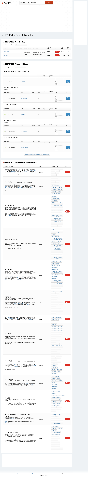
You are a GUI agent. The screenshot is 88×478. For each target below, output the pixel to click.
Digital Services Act (58, 473)
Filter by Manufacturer (9, 44)
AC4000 (53, 393)
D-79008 (58, 418)
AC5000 (58, 391)
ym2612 (59, 254)
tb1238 (58, 405)
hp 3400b (54, 274)
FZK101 (53, 241)
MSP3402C (60, 328)
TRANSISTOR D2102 (56, 432)
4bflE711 (20, 187)
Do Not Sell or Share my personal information (43, 473)
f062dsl (53, 407)
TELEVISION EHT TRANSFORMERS (57, 448)
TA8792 (53, 405)
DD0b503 (60, 420)
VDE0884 (53, 397)
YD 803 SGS (59, 241)
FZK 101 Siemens (55, 243)
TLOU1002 (54, 401)
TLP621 (53, 399)
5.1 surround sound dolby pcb (57, 219)
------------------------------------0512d (57, 232)
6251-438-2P (7, 187)
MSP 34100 (60, 187)
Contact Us (65, 473)
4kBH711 (58, 378)
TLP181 (53, 391)
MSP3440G (54, 334)
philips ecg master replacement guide (57, 239)
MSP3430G (54, 332)
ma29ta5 (58, 445)
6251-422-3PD (33, 170)
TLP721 (58, 397)
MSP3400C (54, 326)
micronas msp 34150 (56, 191)
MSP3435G (60, 332)
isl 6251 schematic (56, 361)
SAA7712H (30, 212)
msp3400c (54, 365)
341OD (25, 171)
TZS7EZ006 (60, 428)
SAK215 (53, 341)
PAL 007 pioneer (55, 343)
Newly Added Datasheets (20, 473)
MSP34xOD (54, 382)
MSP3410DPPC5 (24, 147)
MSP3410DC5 (24, 98)
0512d (21, 247)
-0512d (24, 247)
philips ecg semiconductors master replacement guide (57, 250)
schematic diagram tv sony (57, 281)
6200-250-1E (18, 339)
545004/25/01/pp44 (55, 198)
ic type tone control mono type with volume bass (57, 284)
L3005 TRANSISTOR (56, 438)
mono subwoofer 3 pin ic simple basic (57, 423)
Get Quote (68, 82)
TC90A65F (59, 407)
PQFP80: (53, 265)
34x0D (18, 277)
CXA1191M (54, 254)
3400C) (53, 378)
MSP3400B (54, 371)
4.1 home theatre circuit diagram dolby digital (57, 215)
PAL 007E (54, 183)
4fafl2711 (13, 418)
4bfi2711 (13, 171)
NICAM (53, 193)
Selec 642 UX (55, 384)
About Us (71, 473)
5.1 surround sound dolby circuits (57, 206)
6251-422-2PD (54, 420)
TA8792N (58, 403)
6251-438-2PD (10, 318)
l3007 (53, 445)
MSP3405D (54, 330)
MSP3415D (60, 330)
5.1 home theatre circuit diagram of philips (57, 223)
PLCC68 (53, 313)
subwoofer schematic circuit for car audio (57, 272)
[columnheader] (9, 48)
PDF (57, 51)
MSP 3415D (54, 187)
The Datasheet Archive (6, 3)
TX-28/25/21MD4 (14, 437)
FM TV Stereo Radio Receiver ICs (57, 301)
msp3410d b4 (54, 200)
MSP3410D (23, 81)
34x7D (58, 265)
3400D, (17, 276)
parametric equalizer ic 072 (57, 203)
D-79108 (53, 418)
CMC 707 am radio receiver (57, 246)
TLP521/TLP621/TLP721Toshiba (58, 395)
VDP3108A (54, 350)
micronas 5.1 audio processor (57, 311)
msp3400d (60, 380)
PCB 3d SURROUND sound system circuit (57, 210)
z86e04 (53, 234)
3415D (6, 186)
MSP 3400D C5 (55, 269)
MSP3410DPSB (24, 131)
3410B (33, 174)
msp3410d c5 (54, 267)
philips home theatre (57, 212)
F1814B (59, 409)
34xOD (15, 364)
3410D (34, 172)
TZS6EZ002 (54, 428)
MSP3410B (58, 193)
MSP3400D (60, 326)
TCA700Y (59, 334)
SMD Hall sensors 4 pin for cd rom (57, 346)
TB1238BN (54, 409)
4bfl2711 (54, 174)
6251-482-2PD (10, 276)
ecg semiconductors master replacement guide (57, 257)
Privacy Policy (30, 473)
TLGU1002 (59, 399)
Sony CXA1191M (55, 236)
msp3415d (60, 189)
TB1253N (59, 401)
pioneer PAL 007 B (56, 352)
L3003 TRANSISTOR (56, 434)
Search (49, 2)
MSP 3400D (59, 274)
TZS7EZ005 (54, 430)
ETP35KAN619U (55, 436)
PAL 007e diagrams (56, 185)
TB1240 (53, 403)
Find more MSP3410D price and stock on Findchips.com (37, 154)
